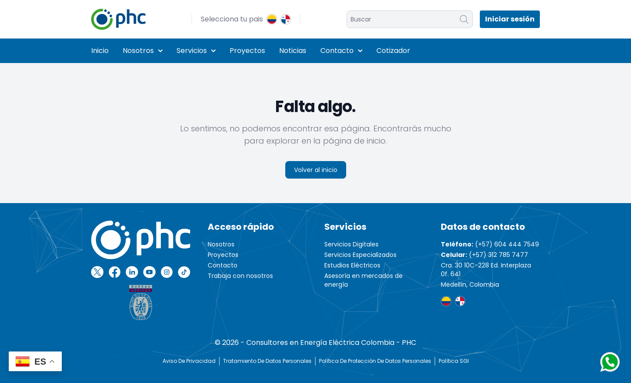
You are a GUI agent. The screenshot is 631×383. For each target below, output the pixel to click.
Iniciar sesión (510, 19)
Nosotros (143, 51)
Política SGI (454, 361)
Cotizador (393, 51)
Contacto (341, 51)
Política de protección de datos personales (375, 361)
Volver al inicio (315, 169)
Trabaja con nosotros (240, 275)
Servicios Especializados (360, 254)
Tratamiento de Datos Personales (267, 361)
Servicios (196, 51)
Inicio (100, 51)
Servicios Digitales (351, 244)
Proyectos (247, 51)
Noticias (292, 51)
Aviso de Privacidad (189, 361)
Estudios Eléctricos (352, 265)
